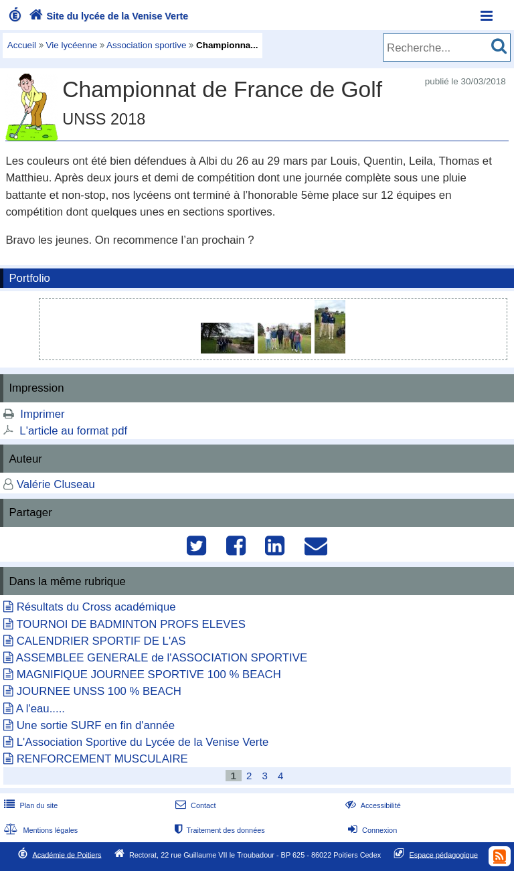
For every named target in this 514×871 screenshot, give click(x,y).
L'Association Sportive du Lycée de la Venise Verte (143, 742)
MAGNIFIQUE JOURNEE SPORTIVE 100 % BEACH (149, 674)
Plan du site (29, 805)
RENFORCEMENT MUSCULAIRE (102, 759)
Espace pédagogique (444, 854)
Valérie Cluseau (56, 484)
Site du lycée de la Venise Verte (107, 16)
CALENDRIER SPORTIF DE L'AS (101, 641)
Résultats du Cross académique (96, 607)
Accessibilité (372, 805)
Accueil (21, 45)
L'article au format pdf (73, 430)
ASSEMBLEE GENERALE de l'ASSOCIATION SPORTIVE (161, 657)
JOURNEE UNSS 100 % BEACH (99, 691)
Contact (194, 805)
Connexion (371, 830)
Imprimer (42, 414)
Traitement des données (218, 830)
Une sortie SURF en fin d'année (96, 725)
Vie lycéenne (72, 45)
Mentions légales (39, 830)
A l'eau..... (40, 708)
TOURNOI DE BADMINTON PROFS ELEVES (131, 624)
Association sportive (146, 45)
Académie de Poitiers (66, 854)
